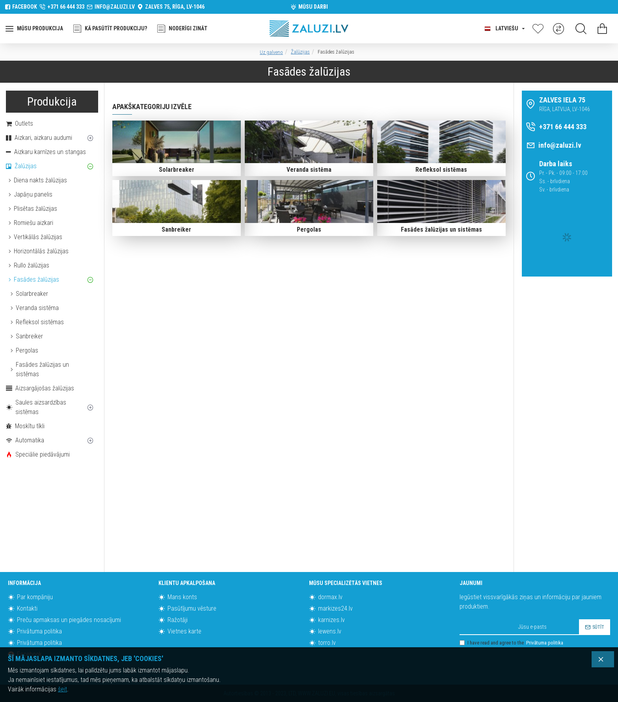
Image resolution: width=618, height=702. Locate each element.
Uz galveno (271, 52)
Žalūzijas (300, 52)
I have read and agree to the (512, 643)
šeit (62, 689)
